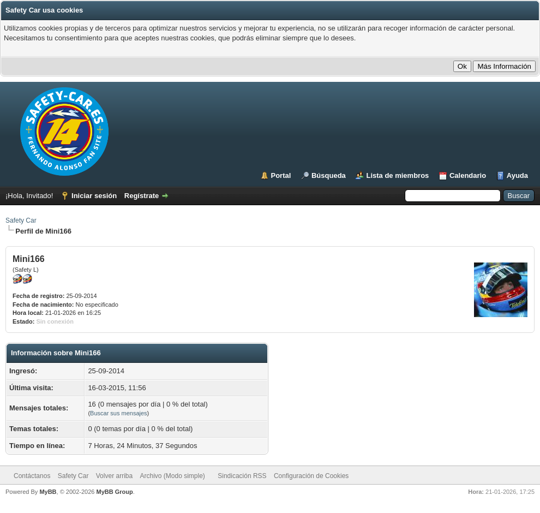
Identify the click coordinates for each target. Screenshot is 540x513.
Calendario (467, 175)
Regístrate (141, 196)
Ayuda (517, 175)
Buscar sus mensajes (118, 413)
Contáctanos (32, 476)
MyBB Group (114, 491)
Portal (281, 175)
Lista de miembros (397, 175)
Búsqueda (328, 175)
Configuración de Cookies (311, 476)
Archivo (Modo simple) (172, 476)
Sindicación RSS (242, 476)
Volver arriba (114, 476)
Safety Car (21, 220)
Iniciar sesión (94, 196)
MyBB (47, 491)
